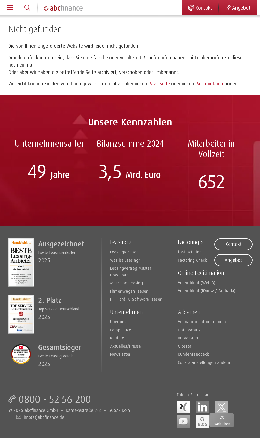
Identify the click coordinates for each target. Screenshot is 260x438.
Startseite (160, 84)
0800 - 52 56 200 (55, 399)
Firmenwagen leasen (129, 291)
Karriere (117, 337)
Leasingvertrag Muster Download (130, 271)
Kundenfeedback (193, 354)
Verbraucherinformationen (202, 321)
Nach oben (222, 423)
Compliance (120, 329)
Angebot (233, 260)
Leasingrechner (124, 251)
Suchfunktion (210, 84)
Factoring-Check (192, 260)
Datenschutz (189, 329)
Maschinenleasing (126, 282)
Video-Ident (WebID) (196, 282)
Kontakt (233, 244)
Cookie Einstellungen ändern (204, 362)
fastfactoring (190, 251)
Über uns (118, 321)
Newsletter (120, 354)
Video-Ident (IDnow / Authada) (206, 290)
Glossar (184, 346)
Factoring (188, 242)
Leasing (119, 242)
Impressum (188, 337)
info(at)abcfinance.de (44, 417)
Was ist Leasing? (125, 260)
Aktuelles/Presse (125, 346)
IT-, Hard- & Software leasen (136, 299)
